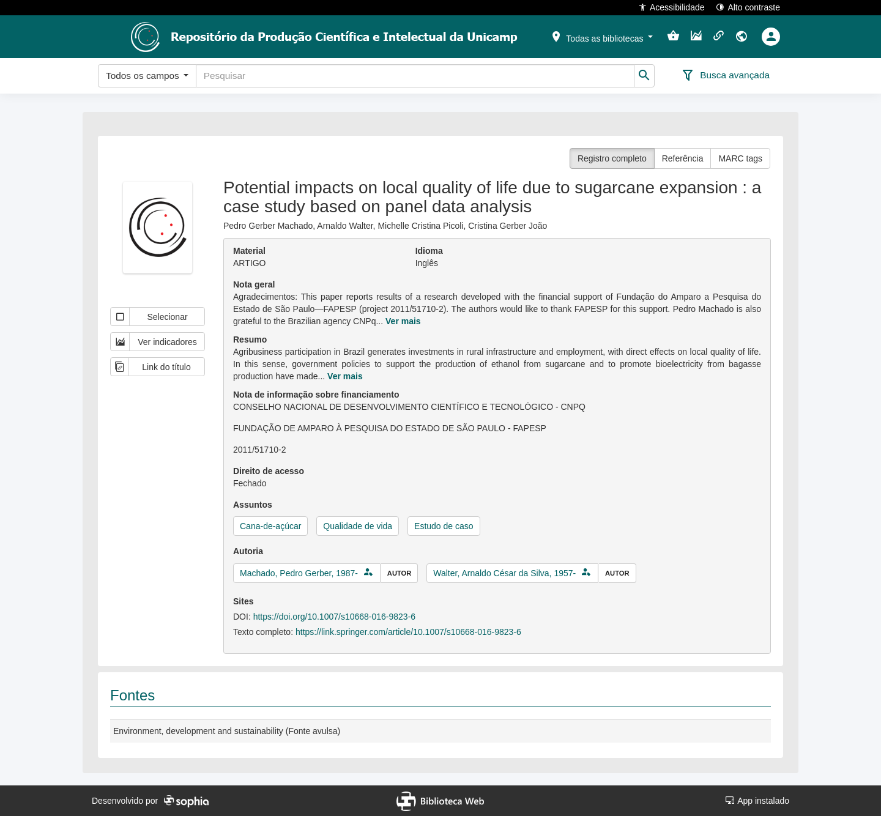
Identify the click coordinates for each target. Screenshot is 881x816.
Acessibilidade (671, 7)
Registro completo (612, 158)
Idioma (429, 251)
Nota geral (254, 284)
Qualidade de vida (357, 526)
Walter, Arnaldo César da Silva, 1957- (504, 573)
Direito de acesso (268, 471)
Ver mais (403, 321)
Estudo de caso (444, 526)
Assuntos (252, 505)
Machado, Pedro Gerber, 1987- (299, 573)
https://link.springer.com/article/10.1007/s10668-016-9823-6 (408, 632)
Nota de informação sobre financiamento (316, 394)
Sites (243, 601)
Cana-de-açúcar (270, 526)
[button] (601, 36)
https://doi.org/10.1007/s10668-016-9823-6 (334, 616)
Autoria (248, 551)
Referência (683, 158)
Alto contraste (748, 7)
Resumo (250, 339)
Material (249, 251)
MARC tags (740, 158)
